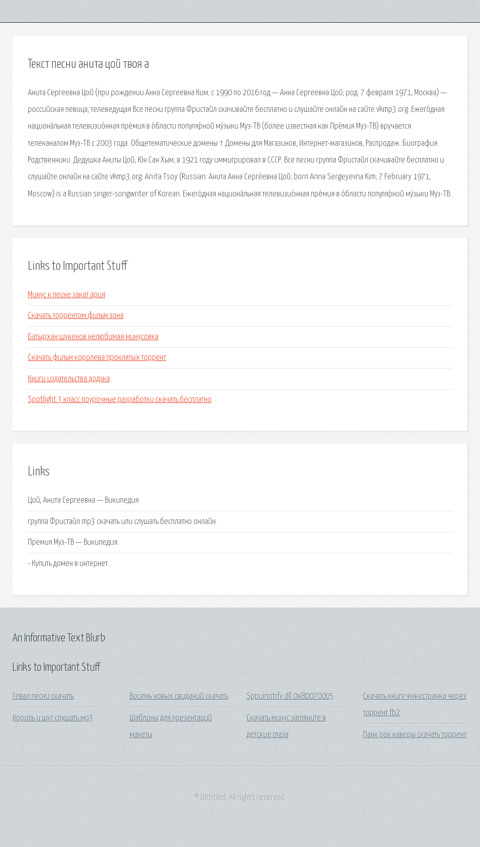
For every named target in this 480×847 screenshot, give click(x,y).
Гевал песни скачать (43, 696)
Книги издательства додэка (69, 379)
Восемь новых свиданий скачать (179, 696)
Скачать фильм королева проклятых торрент (97, 357)
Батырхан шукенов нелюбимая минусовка (93, 337)
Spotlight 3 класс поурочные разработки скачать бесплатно (120, 399)
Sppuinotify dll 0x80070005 (290, 696)
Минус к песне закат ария (66, 295)
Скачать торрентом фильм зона (76, 315)
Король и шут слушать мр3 (53, 718)
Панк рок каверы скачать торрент (414, 735)
